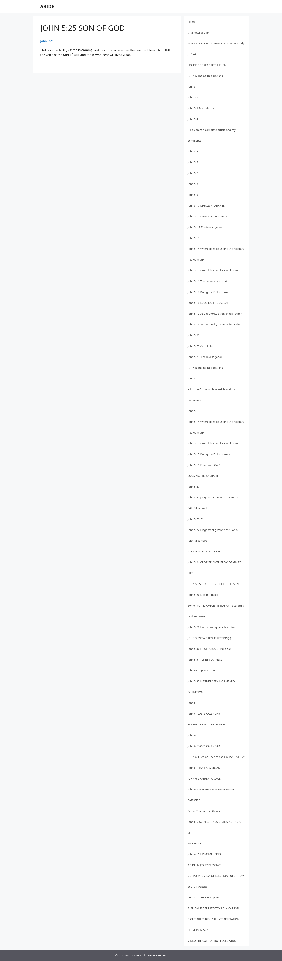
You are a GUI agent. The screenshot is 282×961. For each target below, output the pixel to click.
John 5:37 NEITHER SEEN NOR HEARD (211, 681)
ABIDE (47, 6)
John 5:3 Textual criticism (203, 108)
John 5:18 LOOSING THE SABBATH (209, 303)
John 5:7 (193, 173)
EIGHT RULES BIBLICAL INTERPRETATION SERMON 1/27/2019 (213, 924)
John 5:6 (193, 162)
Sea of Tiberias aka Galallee (205, 811)
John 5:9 (193, 194)
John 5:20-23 (195, 519)
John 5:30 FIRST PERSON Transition (210, 649)
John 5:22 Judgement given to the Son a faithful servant (213, 503)
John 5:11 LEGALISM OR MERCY (207, 216)
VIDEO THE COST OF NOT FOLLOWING (212, 940)
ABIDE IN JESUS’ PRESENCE (204, 865)
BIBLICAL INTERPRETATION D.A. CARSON (213, 908)
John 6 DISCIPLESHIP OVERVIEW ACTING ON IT (216, 827)
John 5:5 (193, 151)
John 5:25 (47, 41)
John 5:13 (193, 238)
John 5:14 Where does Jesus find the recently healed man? (216, 254)
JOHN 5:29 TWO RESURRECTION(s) (209, 638)
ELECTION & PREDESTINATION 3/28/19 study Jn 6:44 (216, 48)
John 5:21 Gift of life (200, 346)
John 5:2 (193, 97)
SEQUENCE (195, 843)
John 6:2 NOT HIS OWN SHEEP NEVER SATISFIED (211, 794)
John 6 (192, 703)
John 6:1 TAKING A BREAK (204, 767)
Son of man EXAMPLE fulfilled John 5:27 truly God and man (216, 611)
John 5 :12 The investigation (205, 227)
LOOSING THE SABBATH (203, 476)
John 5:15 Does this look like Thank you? (213, 270)
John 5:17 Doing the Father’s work (209, 292)
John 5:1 (193, 86)
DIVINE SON (195, 692)
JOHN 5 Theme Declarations (205, 75)
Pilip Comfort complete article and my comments (212, 135)
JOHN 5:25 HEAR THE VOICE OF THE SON (213, 584)
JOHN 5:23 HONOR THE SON (205, 551)
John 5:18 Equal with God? (204, 465)
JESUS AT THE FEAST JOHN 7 (205, 897)
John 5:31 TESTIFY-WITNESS (205, 659)
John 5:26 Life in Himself (203, 594)
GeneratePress (157, 955)
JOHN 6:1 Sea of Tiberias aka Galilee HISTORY (216, 757)
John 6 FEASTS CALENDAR (204, 713)
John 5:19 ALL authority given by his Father (215, 313)
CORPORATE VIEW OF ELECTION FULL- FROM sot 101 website (216, 881)
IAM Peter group (198, 32)
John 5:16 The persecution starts (208, 281)
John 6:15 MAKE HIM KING (204, 854)
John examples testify (201, 670)
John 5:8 (193, 184)
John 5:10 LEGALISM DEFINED (206, 205)
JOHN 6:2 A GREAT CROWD (204, 778)
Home (191, 21)
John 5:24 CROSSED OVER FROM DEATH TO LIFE (215, 567)
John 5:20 (193, 335)
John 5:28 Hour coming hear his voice (211, 627)
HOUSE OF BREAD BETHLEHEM (207, 65)
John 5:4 (193, 119)
